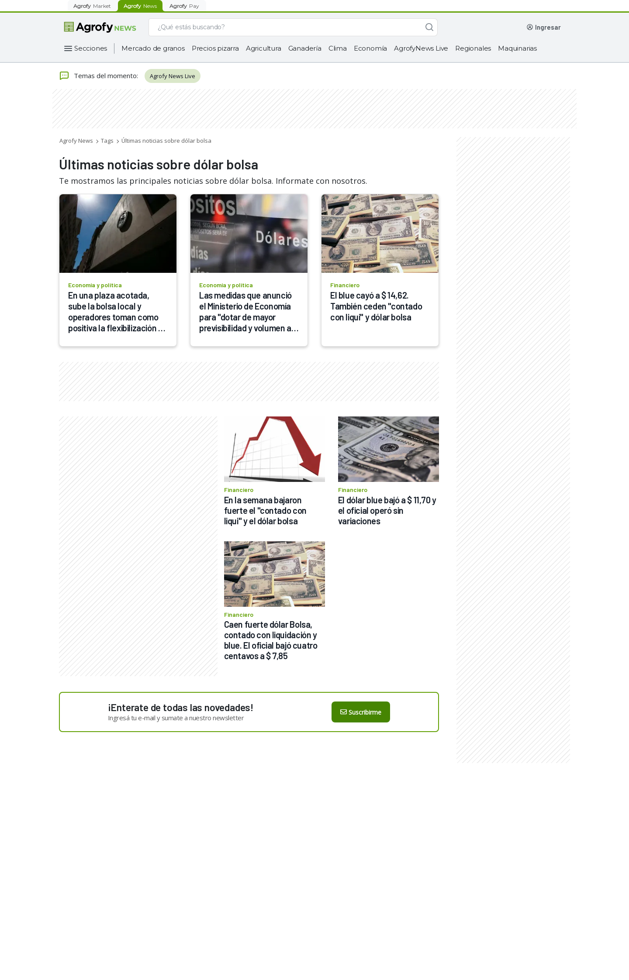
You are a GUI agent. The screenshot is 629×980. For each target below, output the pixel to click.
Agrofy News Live (172, 76)
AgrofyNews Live (421, 48)
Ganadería (304, 48)
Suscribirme (360, 712)
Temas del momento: (98, 76)
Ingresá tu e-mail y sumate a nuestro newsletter (176, 717)
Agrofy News (76, 140)
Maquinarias (517, 48)
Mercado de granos (153, 48)
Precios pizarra (215, 48)
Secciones (90, 48)
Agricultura (263, 48)
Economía (370, 48)
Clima (337, 48)
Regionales (473, 48)
